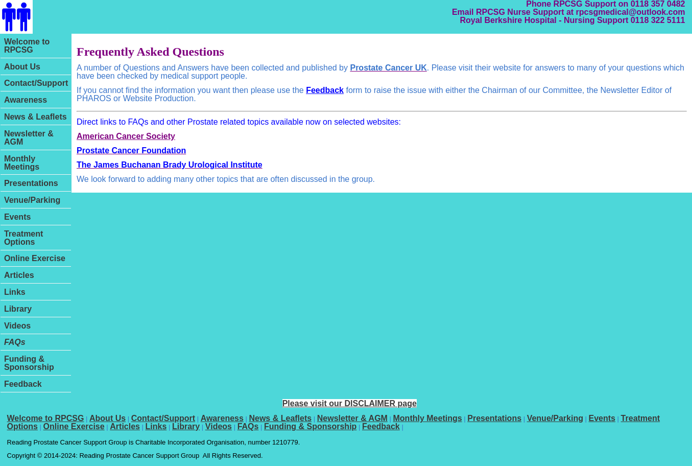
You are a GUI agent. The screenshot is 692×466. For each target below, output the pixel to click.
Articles (19, 275)
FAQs (15, 342)
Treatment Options (23, 237)
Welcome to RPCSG (27, 45)
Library (18, 309)
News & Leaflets (35, 116)
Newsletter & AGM (29, 137)
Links (15, 292)
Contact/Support (36, 83)
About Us (22, 66)
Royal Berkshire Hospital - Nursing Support (544, 20)
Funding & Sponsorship (29, 363)
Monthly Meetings (21, 162)
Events (17, 217)
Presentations (31, 183)
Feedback (23, 384)
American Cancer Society (126, 136)
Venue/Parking (32, 200)
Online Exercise (34, 258)
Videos (17, 325)
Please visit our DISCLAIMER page (349, 403)
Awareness (25, 100)
